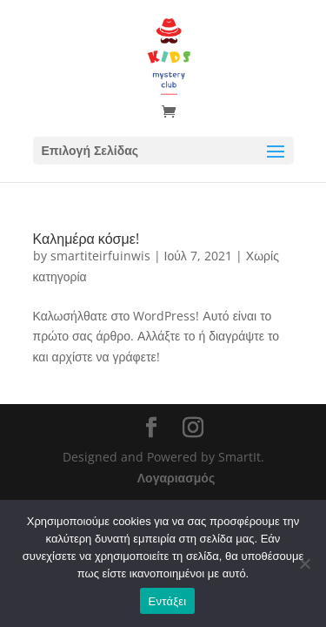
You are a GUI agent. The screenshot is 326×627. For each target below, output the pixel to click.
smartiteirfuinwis (100, 255)
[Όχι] (304, 563)
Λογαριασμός (176, 477)
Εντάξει (168, 601)
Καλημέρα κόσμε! (86, 238)
